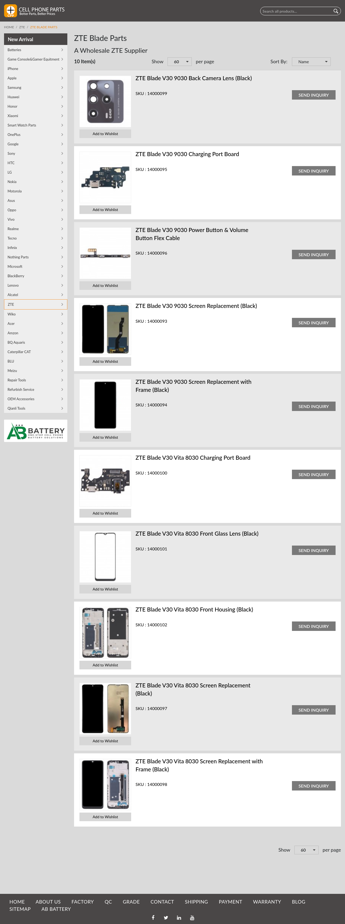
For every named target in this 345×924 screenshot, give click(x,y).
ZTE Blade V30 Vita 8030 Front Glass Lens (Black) (197, 533)
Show (157, 61)
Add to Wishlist (105, 133)
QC (108, 902)
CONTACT (162, 902)
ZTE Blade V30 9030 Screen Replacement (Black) (196, 305)
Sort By (278, 61)
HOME (17, 902)
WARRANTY (267, 902)
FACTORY (82, 902)
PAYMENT (230, 902)
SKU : (140, 93)
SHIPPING (196, 902)
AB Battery (56, 909)
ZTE (22, 27)
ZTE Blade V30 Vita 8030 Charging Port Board (192, 457)
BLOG (298, 902)
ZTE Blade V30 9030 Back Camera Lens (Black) (193, 78)
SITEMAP (20, 909)
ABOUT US (48, 902)
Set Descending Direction (336, 62)
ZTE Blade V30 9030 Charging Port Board (187, 153)
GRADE (131, 902)
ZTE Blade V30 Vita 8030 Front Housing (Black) (194, 609)
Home (9, 27)
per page (205, 61)
